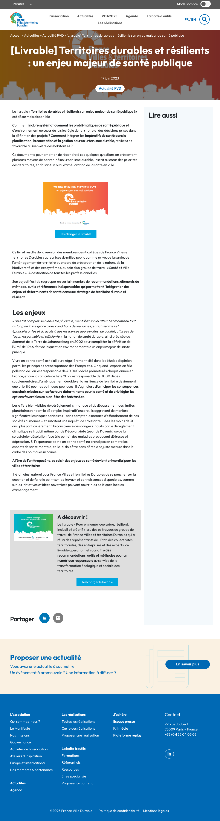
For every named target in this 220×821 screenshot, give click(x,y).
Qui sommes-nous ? (25, 721)
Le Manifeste (20, 728)
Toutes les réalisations (78, 721)
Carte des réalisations (78, 728)
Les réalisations (110, 23)
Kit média (120, 728)
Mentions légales (156, 811)
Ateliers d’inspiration (26, 756)
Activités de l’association (29, 749)
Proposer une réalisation (80, 735)
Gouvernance (20, 742)
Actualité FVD (53, 35)
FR (187, 19)
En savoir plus (187, 664)
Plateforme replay (127, 735)
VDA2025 (109, 16)
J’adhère (120, 714)
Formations (70, 755)
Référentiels (71, 762)
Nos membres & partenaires (31, 770)
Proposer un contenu (77, 783)
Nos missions (20, 735)
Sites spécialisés (74, 776)
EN (193, 19)
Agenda (132, 16)
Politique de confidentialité (119, 811)
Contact (172, 714)
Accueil (15, 35)
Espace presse (124, 721)
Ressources (70, 769)
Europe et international (28, 763)
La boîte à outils (159, 16)
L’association (59, 16)
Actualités (85, 16)
